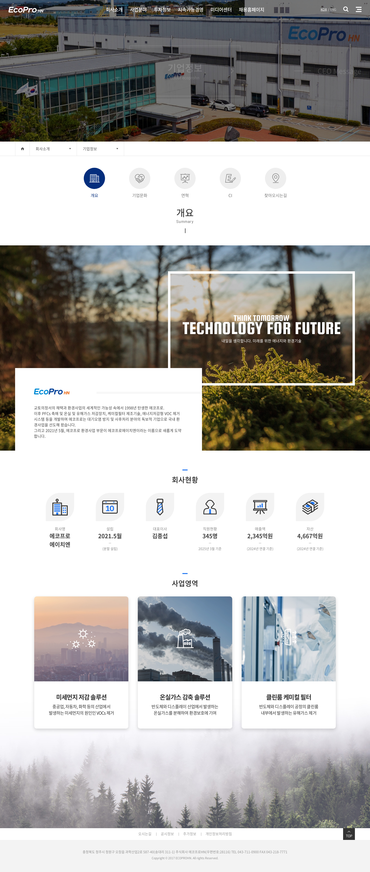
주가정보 (189, 833)
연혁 (185, 183)
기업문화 (139, 183)
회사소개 (114, 9)
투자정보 (162, 9)
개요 (94, 183)
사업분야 (138, 9)
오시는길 (144, 833)
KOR (324, 9)
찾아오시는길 (275, 183)
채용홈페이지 (251, 9)
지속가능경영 (190, 9)
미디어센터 (221, 9)
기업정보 (90, 148)
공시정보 (167, 833)
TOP (349, 834)
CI (230, 183)
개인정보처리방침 (219, 833)
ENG (333, 9)
